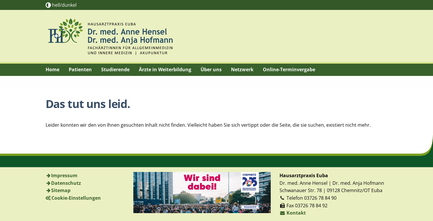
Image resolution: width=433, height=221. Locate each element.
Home (52, 69)
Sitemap (60, 190)
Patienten (80, 69)
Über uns (211, 69)
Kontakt (293, 213)
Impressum (64, 175)
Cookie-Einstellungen (76, 198)
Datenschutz (66, 183)
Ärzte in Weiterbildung (165, 69)
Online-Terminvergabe (289, 69)
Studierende (115, 69)
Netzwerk (242, 69)
